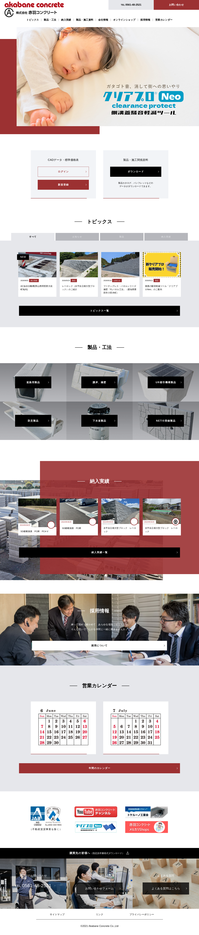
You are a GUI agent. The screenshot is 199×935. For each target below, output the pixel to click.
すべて (54, 237)
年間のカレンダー (99, 770)
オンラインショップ (124, 20)
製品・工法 (50, 20)
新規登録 (63, 184)
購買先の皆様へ (97, 855)
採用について (99, 647)
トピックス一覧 (99, 313)
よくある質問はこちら (166, 890)
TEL (131, 4)
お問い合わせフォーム (99, 890)
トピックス (32, 20)
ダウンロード (136, 171)
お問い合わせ (176, 4)
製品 (114, 237)
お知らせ (84, 237)
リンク (99, 916)
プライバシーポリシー (141, 916)
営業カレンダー (164, 20)
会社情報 (103, 20)
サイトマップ (57, 916)
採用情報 (145, 20)
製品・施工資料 (84, 20)
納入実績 (66, 20)
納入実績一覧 (99, 554)
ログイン (63, 171)
